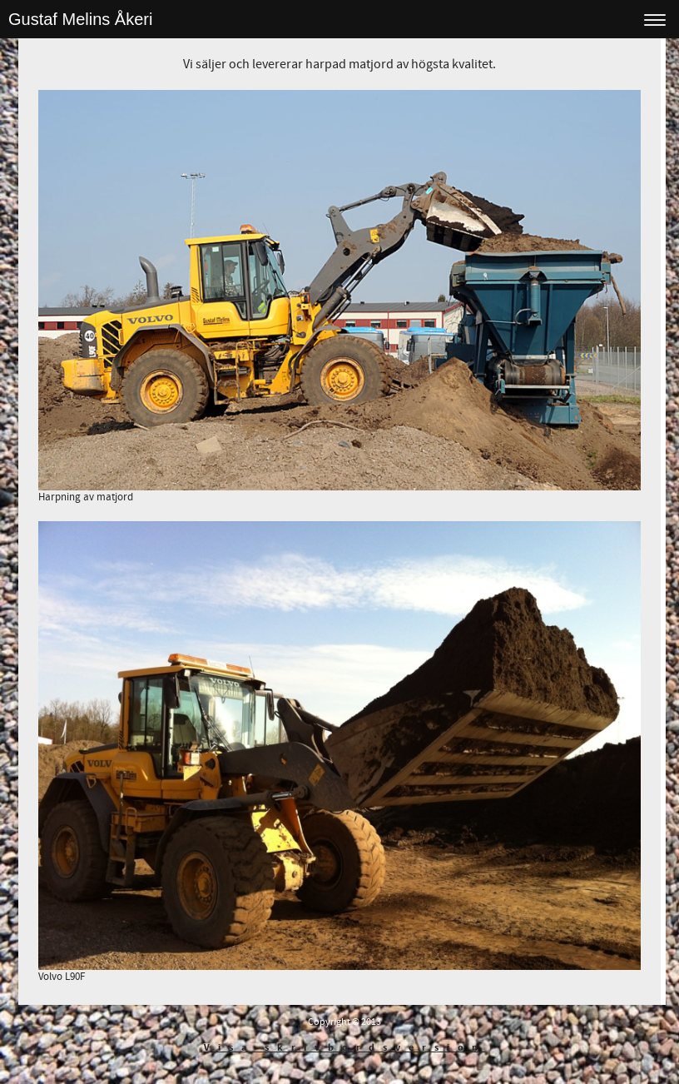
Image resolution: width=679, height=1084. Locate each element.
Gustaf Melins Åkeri (80, 19)
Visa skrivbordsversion (345, 1048)
